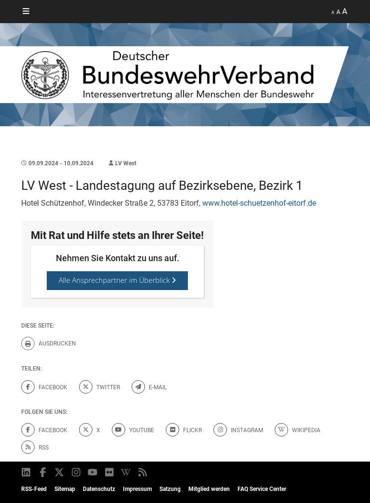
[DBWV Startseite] (185, 74)
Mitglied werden (209, 489)
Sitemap (64, 489)
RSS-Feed (34, 489)
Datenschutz (99, 489)
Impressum (137, 489)
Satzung (170, 489)
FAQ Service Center (262, 489)
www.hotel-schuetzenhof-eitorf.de (259, 203)
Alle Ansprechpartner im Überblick (117, 280)
